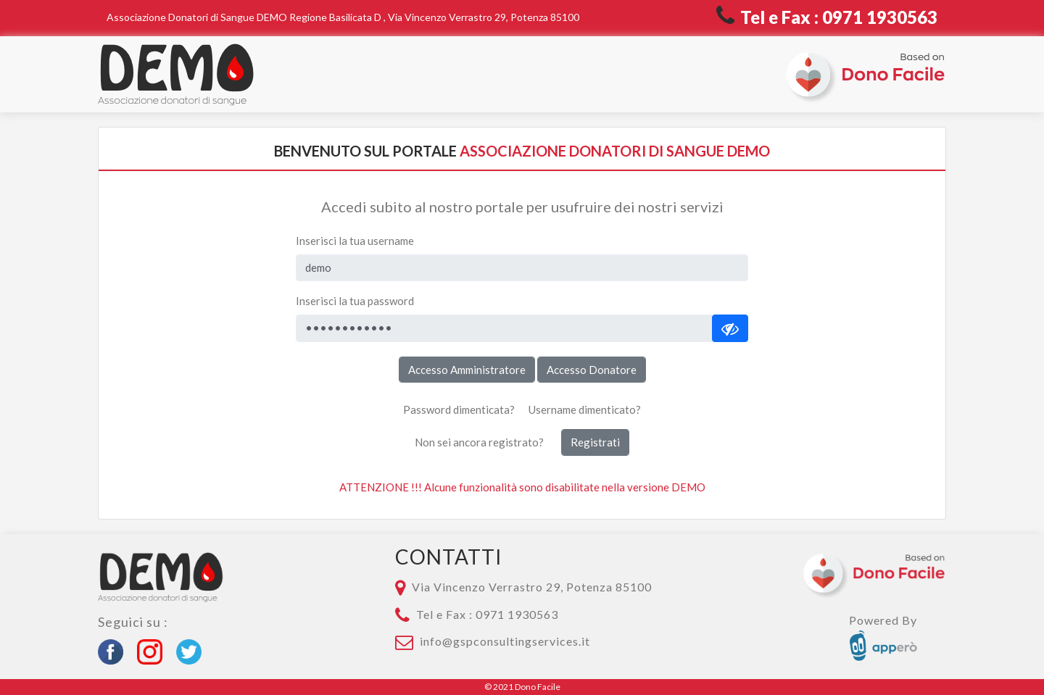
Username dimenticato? (585, 409)
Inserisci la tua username (355, 240)
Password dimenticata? (459, 409)
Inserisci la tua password (355, 300)
